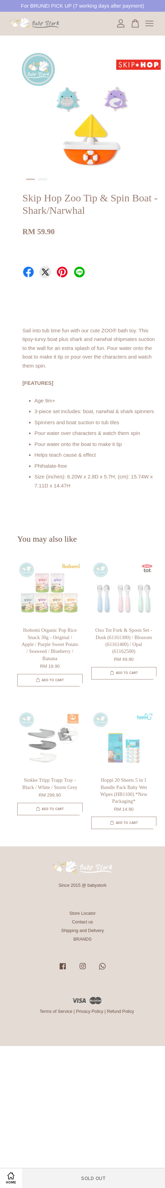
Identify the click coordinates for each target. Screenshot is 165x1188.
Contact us (82, 921)
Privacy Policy (89, 1011)
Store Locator (82, 913)
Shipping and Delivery (82, 930)
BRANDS (82, 939)
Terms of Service (56, 1011)
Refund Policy (120, 1011)
